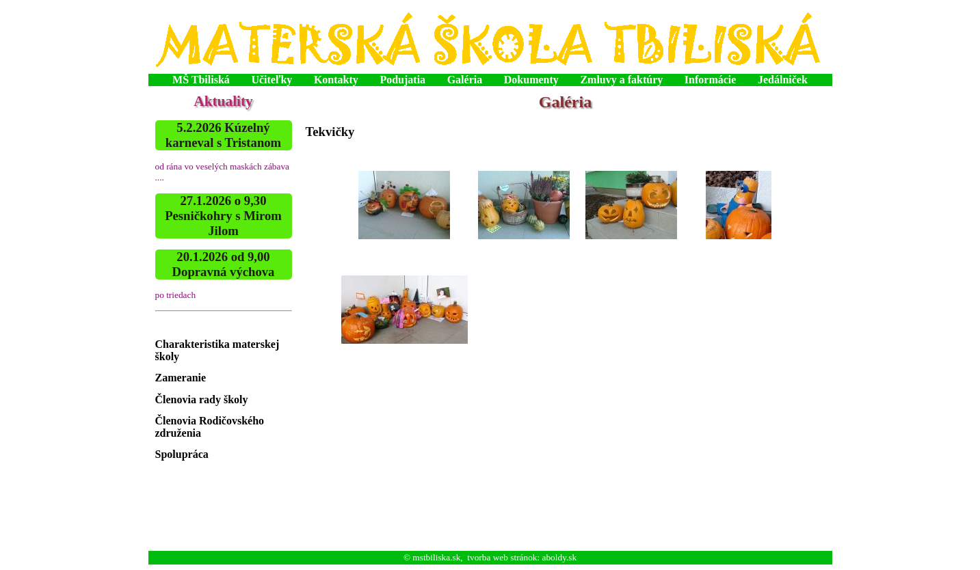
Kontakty (336, 79)
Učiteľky (271, 79)
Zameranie (181, 377)
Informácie (711, 79)
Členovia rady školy (201, 399)
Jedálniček (783, 79)
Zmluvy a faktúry (621, 79)
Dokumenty (531, 79)
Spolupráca (182, 454)
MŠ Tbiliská (201, 79)
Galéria (465, 79)
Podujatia (402, 79)
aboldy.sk (559, 557)
